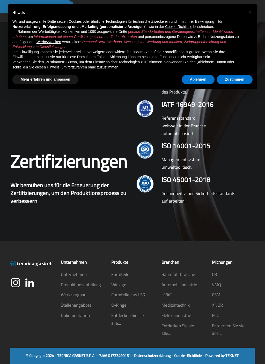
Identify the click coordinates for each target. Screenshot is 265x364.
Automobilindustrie (179, 285)
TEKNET (231, 355)
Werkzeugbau (73, 295)
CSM (216, 295)
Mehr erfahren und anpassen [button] (45, 79)
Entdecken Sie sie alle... (127, 319)
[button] (250, 12)
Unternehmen (74, 274)
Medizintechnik (175, 305)
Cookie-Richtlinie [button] (178, 27)
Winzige (118, 285)
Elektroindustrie (176, 315)
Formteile (120, 274)
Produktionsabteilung (81, 285)
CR (214, 274)
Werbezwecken (48, 42)
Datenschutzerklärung (152, 355)
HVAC (166, 295)
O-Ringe (119, 305)
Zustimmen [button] (234, 79)
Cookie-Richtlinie (188, 355)
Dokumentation (75, 315)
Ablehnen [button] (198, 79)
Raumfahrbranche (178, 274)
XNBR (217, 305)
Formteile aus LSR (128, 295)
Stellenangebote (76, 305)
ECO (215, 315)
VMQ (216, 285)
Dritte (123, 31)
